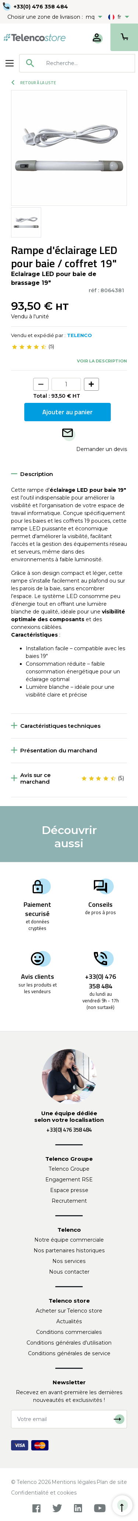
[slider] (29, 346)
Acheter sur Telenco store (69, 1310)
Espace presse (69, 1190)
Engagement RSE (69, 1179)
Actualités (69, 1321)
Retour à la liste (33, 83)
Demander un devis (101, 449)
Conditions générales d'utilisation (69, 1342)
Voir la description (102, 361)
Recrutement (69, 1201)
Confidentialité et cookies (44, 1492)
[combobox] (77, 63)
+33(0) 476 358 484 (41, 6)
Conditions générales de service (69, 1353)
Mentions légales (74, 1482)
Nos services (69, 1261)
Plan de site (111, 1482)
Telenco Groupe (69, 1169)
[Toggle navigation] (9, 63)
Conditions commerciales (69, 1332)
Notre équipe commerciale (69, 1240)
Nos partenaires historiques (69, 1250)
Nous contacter (69, 1271)
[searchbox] (87, 63)
